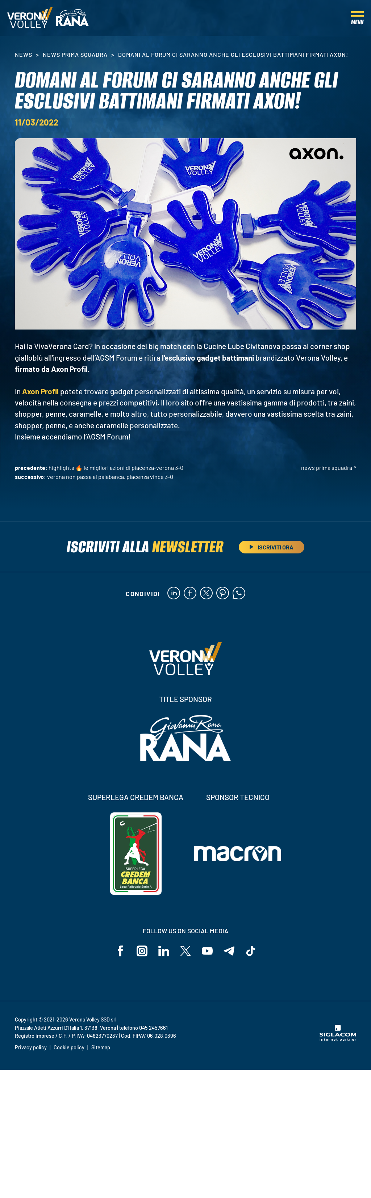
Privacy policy (31, 1047)
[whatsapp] (239, 593)
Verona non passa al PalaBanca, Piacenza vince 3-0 (110, 476)
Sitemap (100, 1047)
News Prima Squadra (75, 54)
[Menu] (357, 18)
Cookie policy (69, 1047)
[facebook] (190, 593)
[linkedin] (173, 593)
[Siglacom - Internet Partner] (338, 1039)
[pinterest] (222, 593)
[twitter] (206, 593)
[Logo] (30, 18)
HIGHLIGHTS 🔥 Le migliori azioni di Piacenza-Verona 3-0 (116, 467)
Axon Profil (40, 391)
